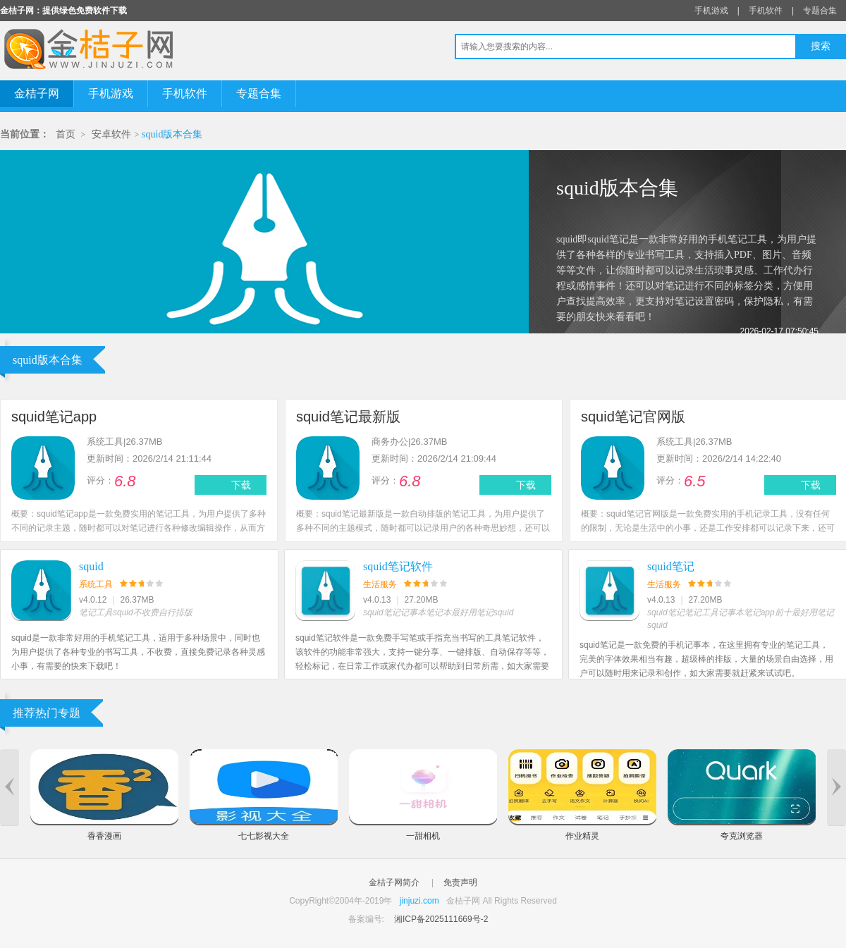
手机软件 (766, 11)
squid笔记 (670, 566)
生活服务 (380, 584)
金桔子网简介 (394, 882)
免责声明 (460, 882)
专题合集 (820, 11)
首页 (65, 134)
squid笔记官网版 (633, 416)
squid (91, 566)
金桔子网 (36, 93)
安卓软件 (111, 134)
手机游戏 (711, 11)
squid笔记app (54, 416)
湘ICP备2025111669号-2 (441, 919)
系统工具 (96, 584)
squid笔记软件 (398, 566)
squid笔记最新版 (348, 416)
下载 (241, 485)
